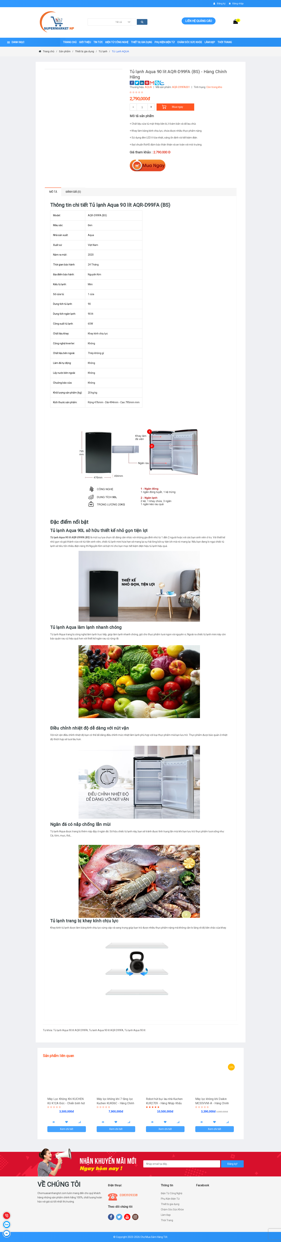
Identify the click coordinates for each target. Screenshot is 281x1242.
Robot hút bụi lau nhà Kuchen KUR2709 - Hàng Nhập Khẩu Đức (164, 1103)
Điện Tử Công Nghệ (171, 1193)
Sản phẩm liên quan (58, 1056)
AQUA (148, 87)
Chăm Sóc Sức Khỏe (172, 1209)
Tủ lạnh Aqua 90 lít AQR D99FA (70, 1030)
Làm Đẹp (166, 1214)
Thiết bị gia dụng (170, 1204)
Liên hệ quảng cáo (198, 21)
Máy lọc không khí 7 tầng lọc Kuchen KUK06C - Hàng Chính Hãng (115, 1103)
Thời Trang (167, 1220)
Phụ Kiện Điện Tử (170, 1198)
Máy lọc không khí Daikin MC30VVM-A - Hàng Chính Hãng (212, 1103)
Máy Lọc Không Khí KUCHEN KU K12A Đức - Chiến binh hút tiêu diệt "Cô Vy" (66, 1103)
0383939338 (129, 1195)
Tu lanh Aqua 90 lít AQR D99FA (106, 1030)
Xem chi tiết (66, 1129)
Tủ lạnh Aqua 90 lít (134, 1030)
